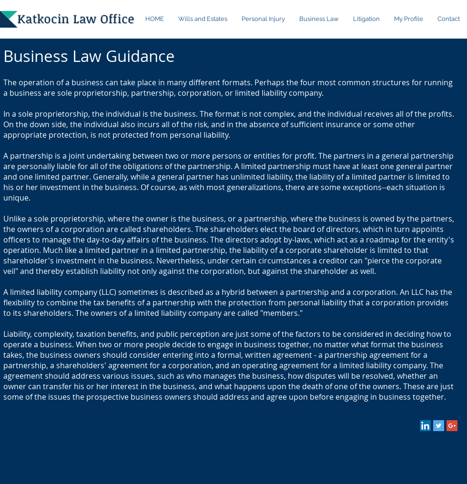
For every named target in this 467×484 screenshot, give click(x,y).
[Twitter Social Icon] (438, 425)
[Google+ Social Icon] (452, 425)
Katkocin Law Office (76, 18)
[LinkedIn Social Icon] (425, 425)
